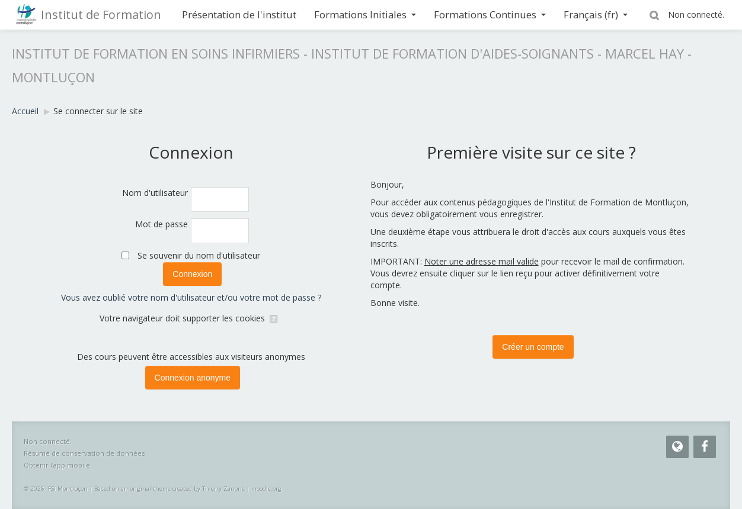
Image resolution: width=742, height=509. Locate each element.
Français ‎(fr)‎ (596, 14)
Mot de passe (161, 224)
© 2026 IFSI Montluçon (56, 488)
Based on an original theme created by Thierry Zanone (169, 488)
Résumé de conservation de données (84, 453)
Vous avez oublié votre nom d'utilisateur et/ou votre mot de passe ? (191, 297)
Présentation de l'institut (239, 14)
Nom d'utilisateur (155, 192)
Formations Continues (490, 14)
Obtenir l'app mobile (57, 464)
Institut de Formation (101, 14)
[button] (656, 15)
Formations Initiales (365, 14)
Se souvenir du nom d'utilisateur (198, 255)
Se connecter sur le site (98, 111)
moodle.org (266, 488)
